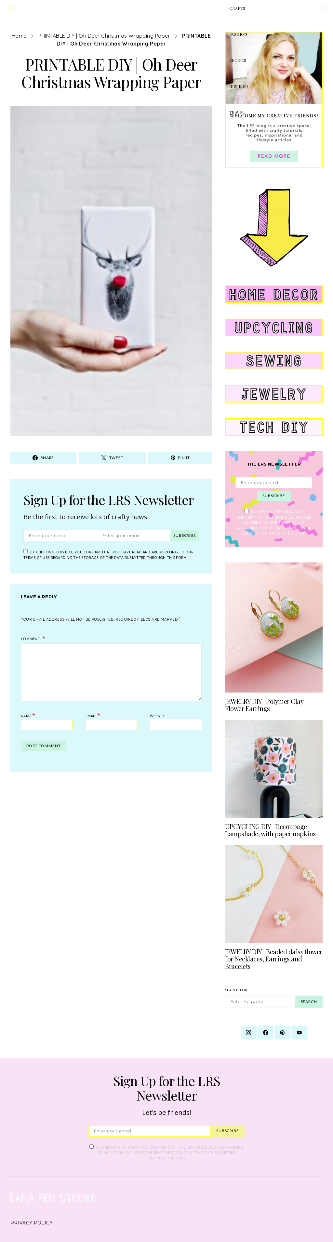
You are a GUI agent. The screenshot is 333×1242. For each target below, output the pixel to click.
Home (19, 36)
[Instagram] (249, 1033)
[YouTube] (299, 1033)
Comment (31, 638)
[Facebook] (266, 1033)
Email (93, 715)
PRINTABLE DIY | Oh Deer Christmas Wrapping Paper (104, 36)
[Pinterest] (282, 1033)
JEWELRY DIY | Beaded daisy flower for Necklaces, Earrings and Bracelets (273, 959)
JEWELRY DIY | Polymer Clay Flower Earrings (264, 705)
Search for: (236, 989)
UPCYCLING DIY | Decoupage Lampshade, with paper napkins (270, 830)
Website (157, 715)
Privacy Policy (31, 1223)
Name (28, 715)
